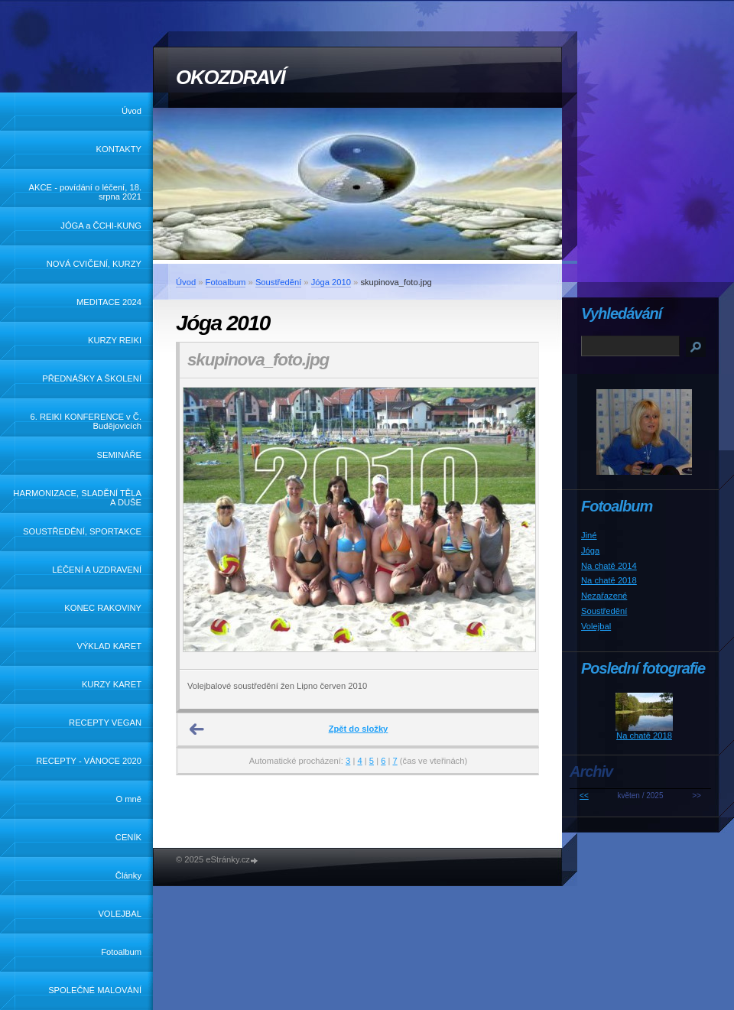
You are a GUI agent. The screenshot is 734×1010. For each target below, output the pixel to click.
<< (584, 795)
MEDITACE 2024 (108, 302)
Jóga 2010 (331, 282)
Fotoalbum (121, 951)
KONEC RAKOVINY (102, 607)
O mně (128, 799)
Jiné (589, 535)
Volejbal (596, 626)
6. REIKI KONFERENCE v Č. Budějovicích (86, 421)
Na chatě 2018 (609, 580)
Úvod (131, 110)
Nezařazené (604, 595)
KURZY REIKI (114, 340)
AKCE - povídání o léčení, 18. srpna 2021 (85, 192)
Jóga (590, 550)
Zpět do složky (358, 728)
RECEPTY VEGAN (105, 722)
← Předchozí (197, 729)
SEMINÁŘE (119, 455)
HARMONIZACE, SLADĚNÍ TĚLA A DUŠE (77, 498)
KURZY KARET (111, 684)
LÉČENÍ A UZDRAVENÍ (96, 569)
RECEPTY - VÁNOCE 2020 (88, 760)
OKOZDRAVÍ (230, 77)
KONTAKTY (118, 149)
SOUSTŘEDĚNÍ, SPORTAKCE (82, 531)
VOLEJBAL (119, 913)
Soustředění (278, 282)
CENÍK (128, 837)
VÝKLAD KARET (108, 646)
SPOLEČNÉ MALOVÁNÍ (94, 990)
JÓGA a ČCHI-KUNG (100, 225)
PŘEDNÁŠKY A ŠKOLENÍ (91, 378)
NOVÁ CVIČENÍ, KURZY (94, 263)
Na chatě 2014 (609, 565)
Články (128, 875)
